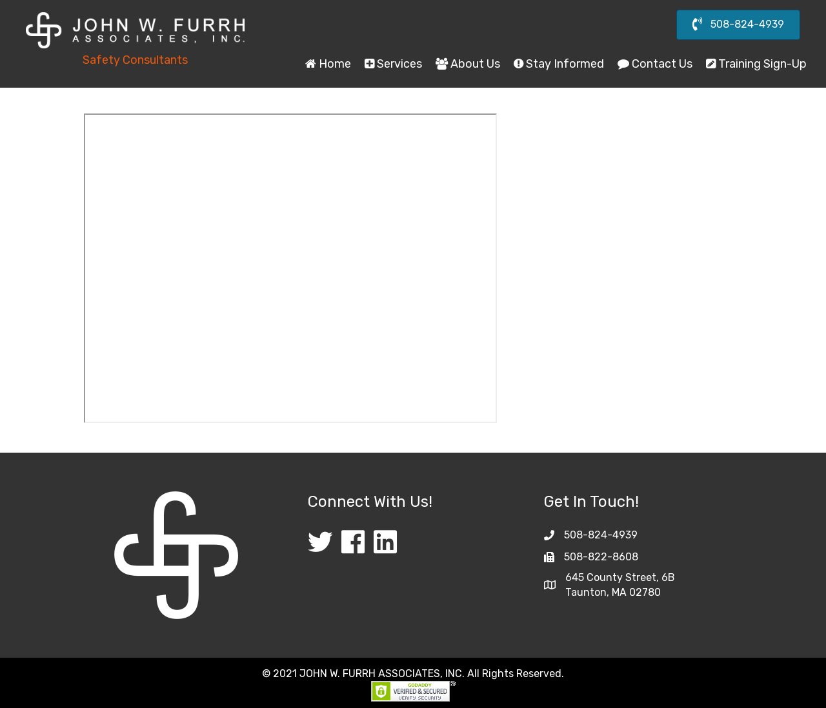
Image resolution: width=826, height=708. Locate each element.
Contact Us (655, 64)
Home (328, 64)
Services (393, 64)
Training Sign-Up (756, 64)
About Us (468, 64)
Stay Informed (559, 64)
